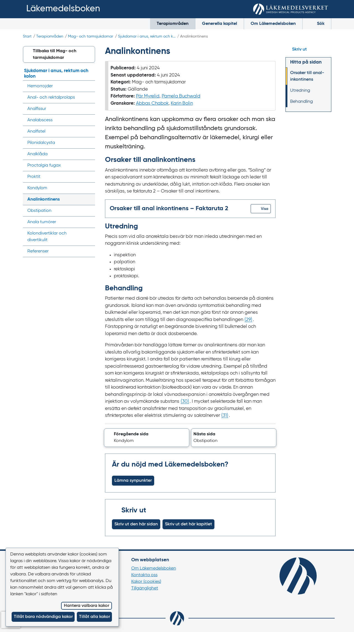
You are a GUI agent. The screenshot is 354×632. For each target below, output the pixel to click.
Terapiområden (172, 24)
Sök (316, 23)
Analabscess (40, 120)
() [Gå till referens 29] (248, 319)
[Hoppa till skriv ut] (308, 49)
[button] (261, 208)
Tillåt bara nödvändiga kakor (43, 617)
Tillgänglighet (144, 588)
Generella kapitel (219, 24)
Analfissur (36, 109)
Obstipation (39, 211)
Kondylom (37, 188)
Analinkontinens (43, 199)
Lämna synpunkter (133, 480)
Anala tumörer (41, 222)
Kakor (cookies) (146, 582)
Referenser (38, 251)
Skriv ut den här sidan (136, 524)
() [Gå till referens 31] (224, 415)
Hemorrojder (40, 86)
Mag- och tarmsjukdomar (90, 36)
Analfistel (36, 131)
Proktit (33, 177)
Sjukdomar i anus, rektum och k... (146, 36)
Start (27, 36)
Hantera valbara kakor (86, 606)
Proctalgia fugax (44, 165)
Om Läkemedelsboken (273, 24)
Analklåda (37, 154)
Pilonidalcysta (41, 143)
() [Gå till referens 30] (185, 401)
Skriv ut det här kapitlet (188, 524)
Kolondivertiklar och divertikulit (47, 236)
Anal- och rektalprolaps (51, 97)
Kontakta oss (144, 575)
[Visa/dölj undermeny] (89, 86)
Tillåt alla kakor (94, 617)
